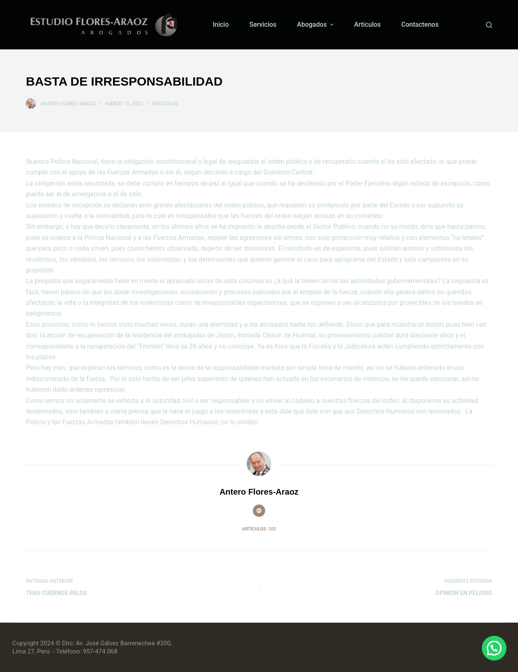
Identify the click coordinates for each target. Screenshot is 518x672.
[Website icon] (259, 511)
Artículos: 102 (259, 529)
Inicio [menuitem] (221, 24)
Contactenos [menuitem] (420, 24)
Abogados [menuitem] (316, 24)
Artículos (165, 104)
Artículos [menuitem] (367, 24)
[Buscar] (489, 25)
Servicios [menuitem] (263, 24)
